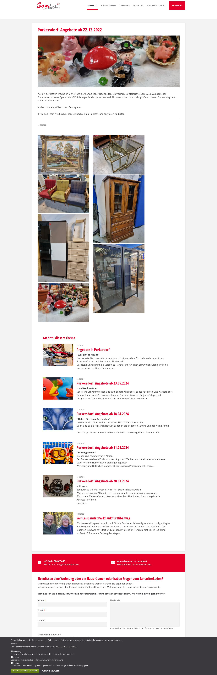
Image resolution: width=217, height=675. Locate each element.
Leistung (16, 664)
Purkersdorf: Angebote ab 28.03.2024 (103, 481)
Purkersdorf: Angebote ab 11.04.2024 (103, 447)
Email (41, 610)
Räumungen (108, 14)
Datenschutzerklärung (66, 648)
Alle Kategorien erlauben (25, 672)
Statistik (16, 658)
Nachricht (115, 600)
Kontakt (177, 14)
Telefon (41, 620)
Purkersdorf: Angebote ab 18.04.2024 (103, 413)
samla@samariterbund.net (132, 561)
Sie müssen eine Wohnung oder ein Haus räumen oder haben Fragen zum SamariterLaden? (100, 578)
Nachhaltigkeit (156, 14)
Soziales (138, 14)
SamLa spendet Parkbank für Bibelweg (103, 518)
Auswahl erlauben (51, 672)
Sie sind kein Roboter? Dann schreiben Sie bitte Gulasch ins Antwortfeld (64, 636)
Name (42, 600)
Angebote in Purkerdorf (93, 349)
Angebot (92, 14)
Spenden (124, 14)
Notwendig (17, 652)
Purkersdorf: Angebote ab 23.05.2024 (103, 383)
